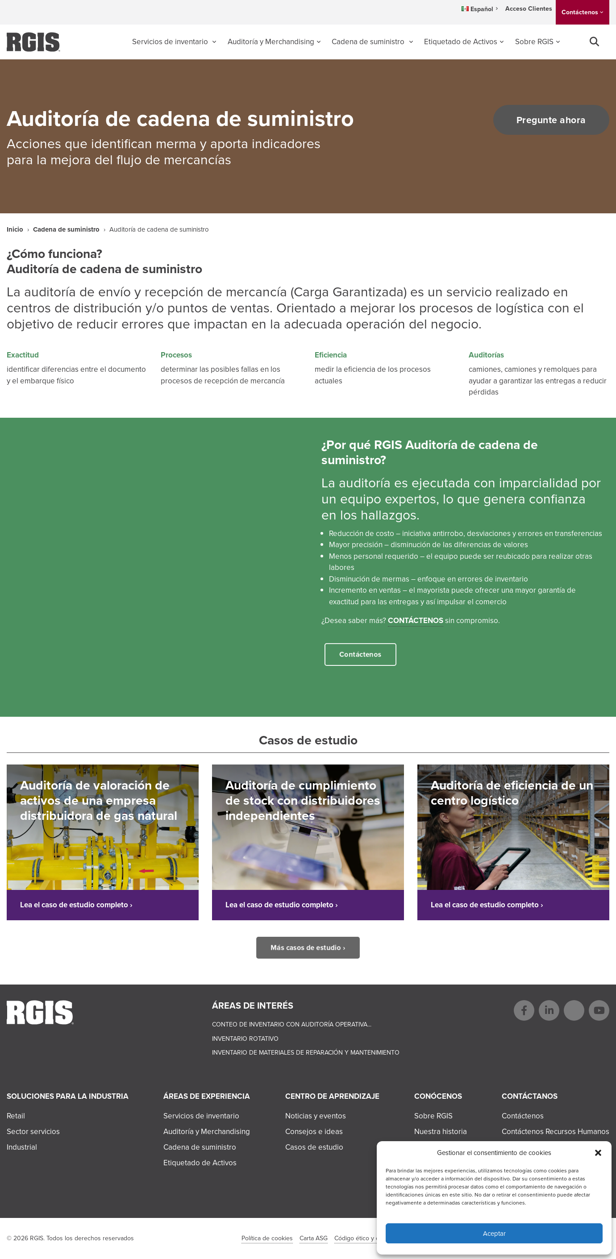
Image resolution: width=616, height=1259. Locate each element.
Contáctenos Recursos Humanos (555, 1131)
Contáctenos (580, 12)
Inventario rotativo (245, 1038)
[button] (598, 1152)
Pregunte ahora (548, 119)
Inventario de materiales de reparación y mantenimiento (306, 1052)
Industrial (22, 1147)
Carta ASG (314, 1238)
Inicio (15, 229)
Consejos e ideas (314, 1131)
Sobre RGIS (534, 41)
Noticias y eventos (315, 1116)
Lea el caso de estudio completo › (76, 904)
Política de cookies (267, 1238)
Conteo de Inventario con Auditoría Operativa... (291, 1024)
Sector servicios (33, 1131)
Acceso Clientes (528, 8)
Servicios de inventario (171, 41)
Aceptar (494, 1233)
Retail (16, 1116)
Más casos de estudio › (308, 947)
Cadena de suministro (369, 41)
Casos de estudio (314, 1147)
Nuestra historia (440, 1131)
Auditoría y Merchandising (271, 41)
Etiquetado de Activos (460, 41)
